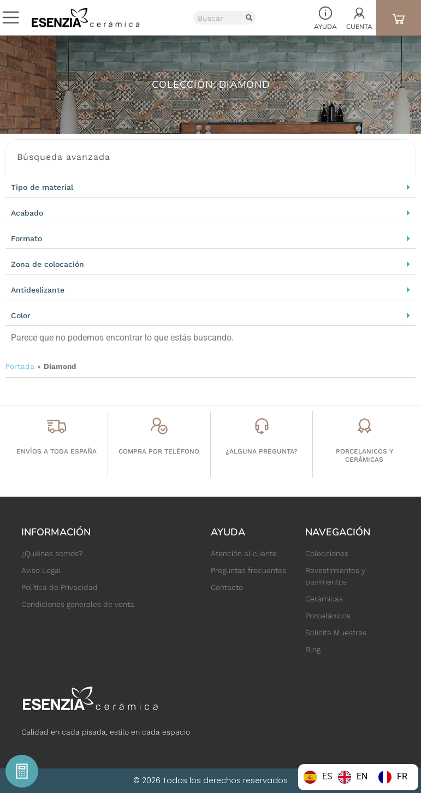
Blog (313, 649)
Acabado (27, 212)
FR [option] (402, 776)
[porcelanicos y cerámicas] (364, 426)
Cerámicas (324, 598)
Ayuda (325, 26)
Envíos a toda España (56, 451)
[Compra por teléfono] (159, 426)
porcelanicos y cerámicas (364, 455)
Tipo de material (42, 187)
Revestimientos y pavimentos (335, 576)
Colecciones (326, 553)
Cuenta (359, 26)
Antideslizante (37, 289)
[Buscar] (249, 18)
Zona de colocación (47, 264)
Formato (26, 238)
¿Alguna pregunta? (262, 451)
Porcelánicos (328, 615)
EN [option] (362, 776)
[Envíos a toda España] (56, 426)
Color (21, 315)
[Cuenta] (359, 13)
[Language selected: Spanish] (358, 777)
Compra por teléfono (158, 451)
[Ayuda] (325, 13)
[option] (353, 777)
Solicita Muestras (335, 632)
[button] (210, 187)
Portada (19, 366)
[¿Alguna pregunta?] (261, 426)
